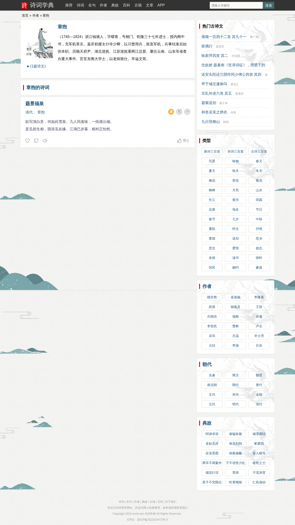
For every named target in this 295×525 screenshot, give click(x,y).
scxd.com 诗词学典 (144, 513)
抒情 (259, 229)
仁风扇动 (259, 482)
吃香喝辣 (235, 482)
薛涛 (212, 307)
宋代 (235, 394)
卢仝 (259, 326)
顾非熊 (212, 297)
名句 (92, 5)
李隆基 (259, 297)
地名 (235, 209)
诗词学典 (42, 5)
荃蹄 (235, 472)
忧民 (212, 267)
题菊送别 (208, 103)
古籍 (138, 5)
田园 (259, 200)
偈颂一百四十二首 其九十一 (224, 37)
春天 (259, 161)
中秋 (259, 219)
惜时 (259, 258)
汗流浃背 (259, 472)
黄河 (235, 200)
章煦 (62, 26)
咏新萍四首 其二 (214, 56)
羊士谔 (259, 336)
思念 (212, 248)
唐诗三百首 (212, 151)
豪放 (259, 267)
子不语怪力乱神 (235, 464)
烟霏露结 (259, 434)
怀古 (235, 229)
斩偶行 (206, 46)
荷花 (235, 180)
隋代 (235, 385)
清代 (29, 112)
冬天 (259, 171)
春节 (212, 219)
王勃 (259, 307)
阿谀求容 (212, 434)
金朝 (259, 394)
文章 (149, 5)
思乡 (259, 238)
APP (161, 5)
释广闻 (254, 37)
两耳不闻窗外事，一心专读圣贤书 (212, 464)
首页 (25, 15)
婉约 (235, 267)
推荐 (69, 5)
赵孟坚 (220, 46)
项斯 (235, 316)
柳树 (212, 190)
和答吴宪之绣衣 (214, 112)
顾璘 (226, 122)
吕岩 (259, 345)
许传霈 (236, 56)
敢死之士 (259, 463)
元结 (212, 345)
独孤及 (235, 307)
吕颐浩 (212, 316)
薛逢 (259, 316)
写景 (212, 161)
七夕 (235, 219)
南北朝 (212, 385)
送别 (235, 238)
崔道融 (235, 297)
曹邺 (235, 326)
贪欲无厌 (212, 443)
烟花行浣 (212, 472)
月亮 (235, 190)
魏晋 (259, 375)
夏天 (212, 171)
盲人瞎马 (259, 453)
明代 (235, 404)
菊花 (259, 180)
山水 (259, 190)
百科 (126, 5)
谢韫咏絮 (235, 434)
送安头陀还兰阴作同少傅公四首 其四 (231, 74)
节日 (259, 209)
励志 (259, 248)
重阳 (212, 229)
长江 (212, 200)
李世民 (212, 326)
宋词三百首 (235, 151)
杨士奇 (223, 103)
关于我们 (170, 501)
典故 (115, 5)
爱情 (235, 248)
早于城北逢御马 (214, 84)
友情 (212, 258)
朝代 (207, 364)
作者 (103, 5)
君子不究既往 (212, 482)
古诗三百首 (259, 151)
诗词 (80, 5)
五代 (212, 394)
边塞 (212, 209)
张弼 (233, 112)
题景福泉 (34, 103)
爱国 (212, 238)
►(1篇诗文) (36, 66)
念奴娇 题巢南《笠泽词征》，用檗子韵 (233, 65)
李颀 (235, 345)
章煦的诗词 (37, 87)
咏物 (235, 161)
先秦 (212, 375)
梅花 (212, 180)
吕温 (235, 336)
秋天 (235, 171)
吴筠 (212, 336)
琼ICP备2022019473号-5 (152, 519)
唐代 (259, 385)
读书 (235, 258)
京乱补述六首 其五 (216, 93)
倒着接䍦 (235, 453)
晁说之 (234, 84)
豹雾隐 (259, 443)
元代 (212, 404)
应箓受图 (212, 453)
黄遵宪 (239, 93)
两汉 (235, 375)
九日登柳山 (210, 122)
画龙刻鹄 (235, 443)
